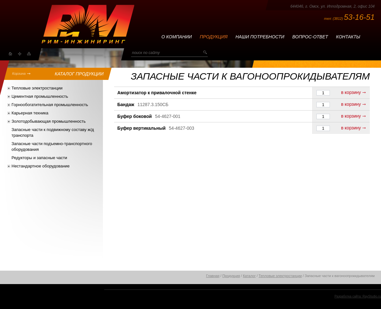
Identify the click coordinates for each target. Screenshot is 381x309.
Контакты (348, 36)
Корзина (19, 73)
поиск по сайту (146, 52)
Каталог (249, 276)
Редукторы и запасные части (39, 157)
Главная (213, 276)
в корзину (351, 92)
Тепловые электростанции (37, 88)
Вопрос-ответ (310, 36)
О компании (176, 36)
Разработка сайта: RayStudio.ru (357, 296)
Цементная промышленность (40, 96)
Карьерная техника (30, 113)
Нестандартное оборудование (41, 166)
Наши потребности (260, 36)
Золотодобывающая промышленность (49, 121)
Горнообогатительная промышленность (50, 104)
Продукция (214, 36)
